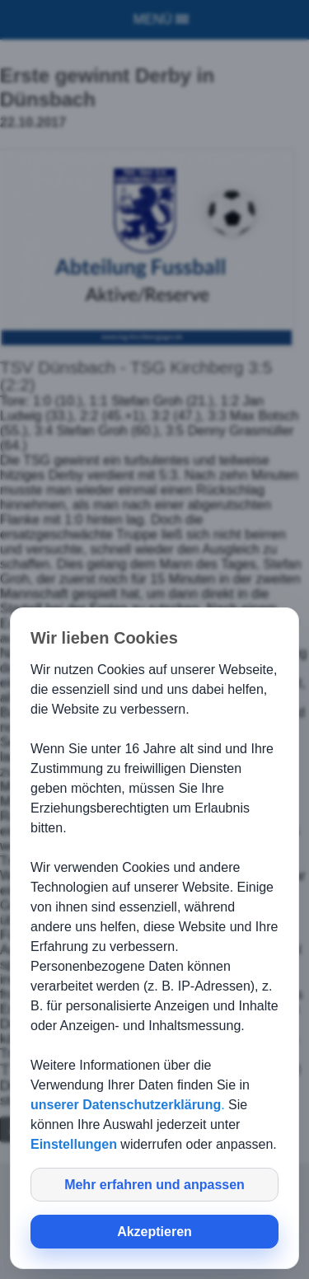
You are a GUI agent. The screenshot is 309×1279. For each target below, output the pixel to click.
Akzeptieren (154, 1232)
